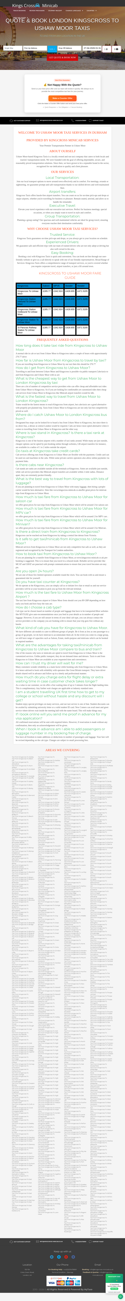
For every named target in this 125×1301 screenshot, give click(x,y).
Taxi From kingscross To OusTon (75, 1102)
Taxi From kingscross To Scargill (101, 786)
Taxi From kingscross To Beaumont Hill (20, 810)
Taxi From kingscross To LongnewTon (72, 833)
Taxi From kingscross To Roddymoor (72, 1224)
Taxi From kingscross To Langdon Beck (72, 765)
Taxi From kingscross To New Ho (75, 991)
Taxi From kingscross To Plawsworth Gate (72, 1154)
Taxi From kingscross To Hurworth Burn (46, 1155)
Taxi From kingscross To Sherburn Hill (98, 817)
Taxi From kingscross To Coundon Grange (20, 1073)
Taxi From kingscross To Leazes (75, 792)
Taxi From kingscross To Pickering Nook (72, 1138)
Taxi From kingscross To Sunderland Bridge (98, 946)
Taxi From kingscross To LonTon (75, 835)
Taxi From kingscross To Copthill (23, 1052)
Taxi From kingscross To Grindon (49, 951)
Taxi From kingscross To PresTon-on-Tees (72, 1171)
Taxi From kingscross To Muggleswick (72, 969)
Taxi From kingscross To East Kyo (23, 1200)
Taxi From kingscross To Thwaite (101, 1012)
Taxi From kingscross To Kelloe (48, 1184)
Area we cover (20, 18)
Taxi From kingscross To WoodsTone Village (98, 1229)
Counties (92, 11)
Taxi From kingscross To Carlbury (23, 980)
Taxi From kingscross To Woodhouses (98, 1218)
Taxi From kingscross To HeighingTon (46, 1021)
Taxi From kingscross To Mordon (75, 951)
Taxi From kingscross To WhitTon (101, 1174)
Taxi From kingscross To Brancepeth (20, 909)
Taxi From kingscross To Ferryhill (49, 849)
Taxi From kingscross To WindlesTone (98, 1183)
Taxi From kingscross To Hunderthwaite (46, 1145)
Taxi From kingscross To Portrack (75, 1165)
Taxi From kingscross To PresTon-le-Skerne (72, 1168)
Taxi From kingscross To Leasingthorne (72, 789)
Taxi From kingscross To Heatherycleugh (46, 1014)
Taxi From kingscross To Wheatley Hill (98, 1147)
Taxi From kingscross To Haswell (49, 994)
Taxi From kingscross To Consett (23, 1046)
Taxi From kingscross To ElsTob (48, 802)
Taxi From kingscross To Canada (23, 978)
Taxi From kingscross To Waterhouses (98, 1086)
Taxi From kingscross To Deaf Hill (23, 1139)
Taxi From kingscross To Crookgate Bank (20, 1110)
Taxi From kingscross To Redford (75, 1204)
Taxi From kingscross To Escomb (49, 814)
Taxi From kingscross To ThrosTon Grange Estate (98, 1005)
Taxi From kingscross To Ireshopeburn (46, 1180)
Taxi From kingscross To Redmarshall (72, 1206)
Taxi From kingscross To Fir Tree (49, 851)
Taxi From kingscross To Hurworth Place (46, 1159)
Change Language (74, 11)
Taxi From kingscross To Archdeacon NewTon (20, 773)
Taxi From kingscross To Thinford (101, 987)
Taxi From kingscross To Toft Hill (101, 1019)
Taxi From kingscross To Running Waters (98, 768)
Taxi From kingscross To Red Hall (75, 1202)
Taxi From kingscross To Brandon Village (20, 913)
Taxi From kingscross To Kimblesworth (46, 1192)
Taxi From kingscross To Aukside (23, 776)
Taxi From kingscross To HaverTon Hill (46, 1000)
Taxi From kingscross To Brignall (23, 933)
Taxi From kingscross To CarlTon (23, 982)
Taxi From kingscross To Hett (48, 1031)
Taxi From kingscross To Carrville (23, 984)
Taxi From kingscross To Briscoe (23, 935)
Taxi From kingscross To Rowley (101, 760)
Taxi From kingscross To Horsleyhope (46, 1115)
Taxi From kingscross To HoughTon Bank (46, 1122)
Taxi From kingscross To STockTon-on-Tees (98, 929)
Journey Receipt (55, 10)
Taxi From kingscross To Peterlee (75, 1132)
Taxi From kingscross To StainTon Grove (98, 899)
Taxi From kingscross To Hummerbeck (46, 1138)
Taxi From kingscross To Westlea (101, 1141)
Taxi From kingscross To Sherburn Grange (98, 813)
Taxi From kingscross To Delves (22, 1148)
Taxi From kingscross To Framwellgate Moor (46, 874)
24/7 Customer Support (22, 120)
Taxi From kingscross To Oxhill (74, 1115)
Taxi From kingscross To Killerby (49, 1188)
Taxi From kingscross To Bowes (22, 898)
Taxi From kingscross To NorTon (75, 1059)
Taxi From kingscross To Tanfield (101, 964)
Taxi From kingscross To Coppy (22, 1050)
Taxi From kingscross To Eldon (48, 793)
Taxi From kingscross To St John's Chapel (99, 892)
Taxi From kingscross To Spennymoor (98, 881)
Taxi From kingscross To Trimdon (101, 1043)
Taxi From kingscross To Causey (23, 1001)
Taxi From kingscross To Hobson (49, 1102)
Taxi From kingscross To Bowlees (23, 900)
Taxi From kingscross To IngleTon (49, 1174)
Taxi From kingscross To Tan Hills (101, 959)
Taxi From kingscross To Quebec (75, 1184)
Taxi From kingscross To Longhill (75, 830)
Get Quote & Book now (62, 57)
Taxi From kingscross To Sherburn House (98, 820)
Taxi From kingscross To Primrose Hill (72, 1175)
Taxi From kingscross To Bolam (22, 877)
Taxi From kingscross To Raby (74, 1190)
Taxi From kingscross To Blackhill (23, 872)
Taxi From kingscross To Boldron (23, 879)
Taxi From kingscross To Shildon (101, 830)
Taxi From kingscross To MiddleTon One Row (72, 927)
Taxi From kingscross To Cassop (23, 985)
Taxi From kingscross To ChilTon (23, 1013)
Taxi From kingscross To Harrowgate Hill (46, 969)
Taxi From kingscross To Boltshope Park (20, 885)
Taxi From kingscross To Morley (75, 952)
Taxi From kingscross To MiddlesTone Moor (72, 920)
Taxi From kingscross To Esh (47, 820)
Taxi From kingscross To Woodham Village (98, 1211)
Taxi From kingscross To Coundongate (20, 1080)
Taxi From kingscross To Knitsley (49, 1204)
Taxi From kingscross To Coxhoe (23, 1088)
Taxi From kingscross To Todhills (101, 1017)
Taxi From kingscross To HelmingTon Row (46, 1025)
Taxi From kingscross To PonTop (75, 1160)
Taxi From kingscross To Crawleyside (20, 1098)
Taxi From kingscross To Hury (48, 1165)
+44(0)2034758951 (80, 120)
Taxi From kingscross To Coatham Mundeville (20, 1033)
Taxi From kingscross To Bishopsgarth (20, 855)
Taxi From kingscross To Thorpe (101, 999)
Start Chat (114, 1288)
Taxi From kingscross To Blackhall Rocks (20, 869)
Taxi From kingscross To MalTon (75, 886)
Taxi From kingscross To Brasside (23, 923)
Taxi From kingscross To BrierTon (23, 931)
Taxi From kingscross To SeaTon (101, 797)
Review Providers (37, 10)
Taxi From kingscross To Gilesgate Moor (46, 892)
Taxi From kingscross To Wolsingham (98, 1204)
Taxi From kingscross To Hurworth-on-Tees (46, 1162)
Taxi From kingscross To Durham (23, 1163)
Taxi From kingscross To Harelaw (49, 963)
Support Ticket (98, 120)
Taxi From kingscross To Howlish (49, 1132)
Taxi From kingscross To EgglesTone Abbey (46, 787)
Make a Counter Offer (62, 98)
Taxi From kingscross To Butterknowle (20, 965)
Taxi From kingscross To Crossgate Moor (20, 1117)
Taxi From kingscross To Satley (100, 785)
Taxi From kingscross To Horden (49, 1113)
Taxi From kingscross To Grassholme (46, 913)
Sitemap (70, 1272)
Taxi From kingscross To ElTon (48, 804)
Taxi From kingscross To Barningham (20, 799)
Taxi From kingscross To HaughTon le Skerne (46, 997)
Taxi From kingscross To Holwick (49, 1108)
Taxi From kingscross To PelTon (75, 1127)
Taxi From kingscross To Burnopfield (20, 958)
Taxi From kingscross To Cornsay (23, 1064)
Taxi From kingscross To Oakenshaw (72, 1068)
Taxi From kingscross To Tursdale (101, 1053)
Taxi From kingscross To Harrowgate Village (46, 972)
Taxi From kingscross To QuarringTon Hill (72, 1182)
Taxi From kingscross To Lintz (74, 804)
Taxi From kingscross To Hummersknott (46, 1141)
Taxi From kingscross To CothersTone (20, 1070)
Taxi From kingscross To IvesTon (49, 1183)
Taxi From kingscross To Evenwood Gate (46, 836)
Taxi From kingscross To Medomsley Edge (72, 892)
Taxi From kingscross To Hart (48, 978)
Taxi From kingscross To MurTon (75, 971)
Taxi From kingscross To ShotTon (101, 842)
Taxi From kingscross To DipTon (23, 1158)
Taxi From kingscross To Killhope (49, 1190)
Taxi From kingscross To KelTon (49, 1186)
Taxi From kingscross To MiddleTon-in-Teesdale (72, 934)
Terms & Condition (59, 1272)
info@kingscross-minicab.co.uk (51, 120)
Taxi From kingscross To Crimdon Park (20, 1101)
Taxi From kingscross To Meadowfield (72, 888)
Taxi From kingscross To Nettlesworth (72, 977)
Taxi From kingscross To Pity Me (75, 1151)
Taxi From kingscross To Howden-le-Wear (46, 1129)
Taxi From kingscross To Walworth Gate (98, 1075)
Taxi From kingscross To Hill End (49, 1099)
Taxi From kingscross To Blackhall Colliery (20, 866)
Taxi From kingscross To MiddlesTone (72, 923)
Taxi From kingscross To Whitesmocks (98, 1171)
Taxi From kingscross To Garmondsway (46, 888)
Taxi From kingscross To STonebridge (98, 932)
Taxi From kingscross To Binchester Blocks (20, 841)
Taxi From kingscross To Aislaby (23, 757)
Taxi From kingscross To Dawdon (23, 1137)
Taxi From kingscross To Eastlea (49, 760)
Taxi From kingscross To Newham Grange (72, 1014)
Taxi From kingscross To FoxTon (49, 872)
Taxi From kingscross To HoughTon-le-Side (46, 1126)
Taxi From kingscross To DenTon (23, 1156)
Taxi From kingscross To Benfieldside (20, 827)
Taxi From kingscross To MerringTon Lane (72, 899)
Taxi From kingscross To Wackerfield (98, 1065)
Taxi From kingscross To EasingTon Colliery (20, 1173)
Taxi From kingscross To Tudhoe (101, 1052)
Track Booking (19, 10)
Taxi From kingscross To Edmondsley (46, 773)
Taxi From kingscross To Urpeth (101, 1059)
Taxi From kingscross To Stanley (101, 912)
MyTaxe (88, 1289)
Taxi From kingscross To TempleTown (98, 970)
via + (52, 49)
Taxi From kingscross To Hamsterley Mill (46, 953)
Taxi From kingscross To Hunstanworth (46, 1148)
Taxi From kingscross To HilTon (48, 1101)
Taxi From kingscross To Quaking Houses (72, 1178)
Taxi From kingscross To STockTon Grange (98, 925)
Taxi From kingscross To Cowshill (23, 1087)
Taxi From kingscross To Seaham (101, 792)
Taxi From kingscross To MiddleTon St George (72, 930)
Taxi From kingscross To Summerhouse (98, 943)
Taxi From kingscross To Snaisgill (101, 848)
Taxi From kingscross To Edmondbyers (46, 770)
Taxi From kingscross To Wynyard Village (98, 1234)
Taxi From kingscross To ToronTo (101, 1020)
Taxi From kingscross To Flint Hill (49, 863)
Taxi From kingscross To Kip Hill (49, 1198)
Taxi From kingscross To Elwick (48, 809)
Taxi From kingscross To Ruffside (101, 766)
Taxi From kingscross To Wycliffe (101, 1231)
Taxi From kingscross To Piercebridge (72, 1141)
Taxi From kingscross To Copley (23, 1048)
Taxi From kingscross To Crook (22, 1108)
